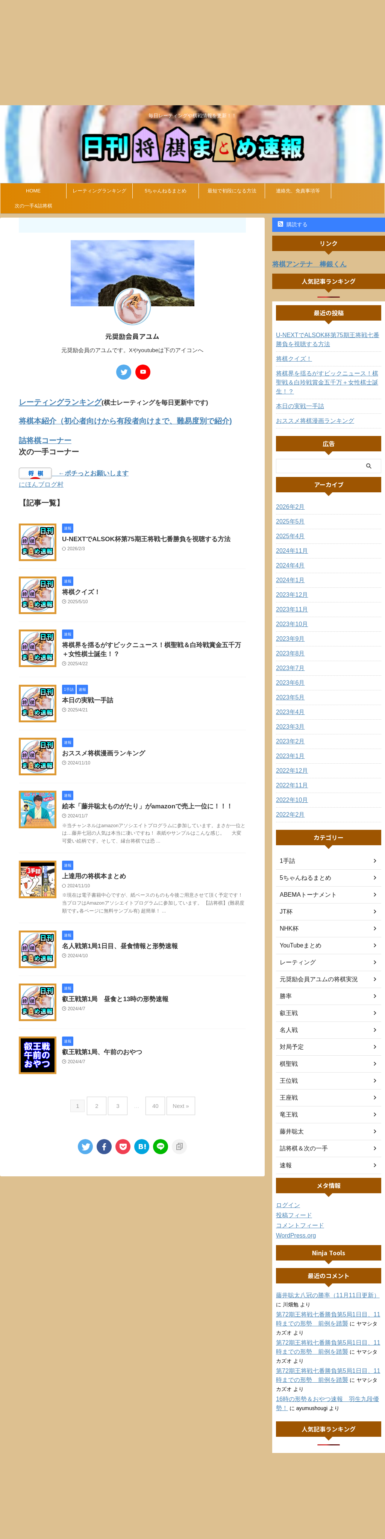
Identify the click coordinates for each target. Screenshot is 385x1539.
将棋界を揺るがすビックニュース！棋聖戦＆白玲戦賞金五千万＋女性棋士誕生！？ (328, 376)
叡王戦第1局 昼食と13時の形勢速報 (112, 997)
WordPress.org (293, 1226)
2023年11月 (290, 599)
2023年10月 (290, 614)
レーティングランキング (99, 191)
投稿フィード (292, 1205)
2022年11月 (290, 775)
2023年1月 (288, 746)
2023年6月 (288, 673)
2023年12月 (290, 585)
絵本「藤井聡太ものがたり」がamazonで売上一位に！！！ (142, 803)
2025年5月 (288, 511)
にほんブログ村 (41, 480)
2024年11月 (290, 541)
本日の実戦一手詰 (86, 697)
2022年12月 (290, 761)
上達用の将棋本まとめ (92, 874)
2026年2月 (288, 497)
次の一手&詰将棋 (33, 206)
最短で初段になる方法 (232, 191)
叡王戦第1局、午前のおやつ (100, 1050)
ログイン (286, 1195)
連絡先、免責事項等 (298, 191)
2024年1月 (288, 570)
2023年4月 (288, 702)
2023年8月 (288, 643)
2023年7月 (288, 658)
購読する (293, 224)
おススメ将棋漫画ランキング (101, 750)
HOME (33, 191)
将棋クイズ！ (80, 587)
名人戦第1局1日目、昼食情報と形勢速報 (116, 944)
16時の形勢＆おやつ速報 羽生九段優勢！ (326, 1389)
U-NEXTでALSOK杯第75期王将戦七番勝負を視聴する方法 (141, 534)
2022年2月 (288, 805)
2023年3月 (288, 717)
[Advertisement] (192, 52)
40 (153, 1101)
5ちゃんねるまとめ (165, 191)
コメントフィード (297, 1215)
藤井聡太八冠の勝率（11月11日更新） (321, 1285)
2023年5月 (288, 687)
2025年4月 (288, 526)
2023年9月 (288, 629)
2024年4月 (288, 555)
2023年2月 (288, 731)
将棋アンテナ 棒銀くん (303, 263)
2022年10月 (290, 790)
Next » (175, 1101)
